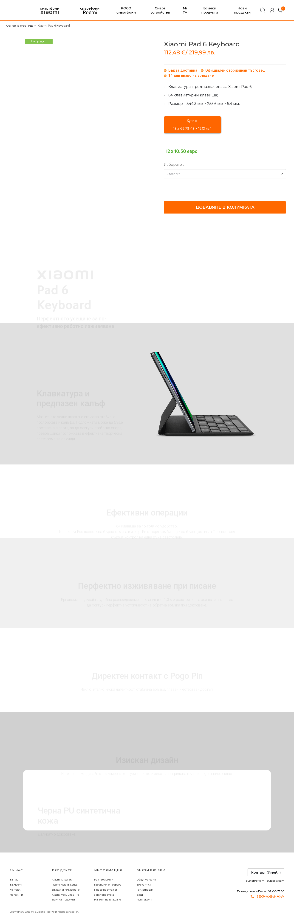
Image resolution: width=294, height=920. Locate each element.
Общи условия (146, 879)
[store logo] (12, 10)
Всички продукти (209, 10)
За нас (14, 879)
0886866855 (270, 896)
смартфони (49, 10)
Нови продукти (242, 10)
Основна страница (20, 25)
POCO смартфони (126, 10)
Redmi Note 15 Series (64, 884)
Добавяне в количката (224, 207)
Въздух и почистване (66, 889)
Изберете (173, 164)
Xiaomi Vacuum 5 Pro (65, 894)
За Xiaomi (16, 884)
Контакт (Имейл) (266, 872)
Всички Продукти (63, 899)
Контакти (16, 889)
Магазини (16, 894)
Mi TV (185, 10)
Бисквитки (143, 884)
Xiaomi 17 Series (62, 879)
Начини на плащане (107, 899)
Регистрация (144, 889)
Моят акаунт (144, 899)
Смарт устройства (160, 10)
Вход (139, 894)
